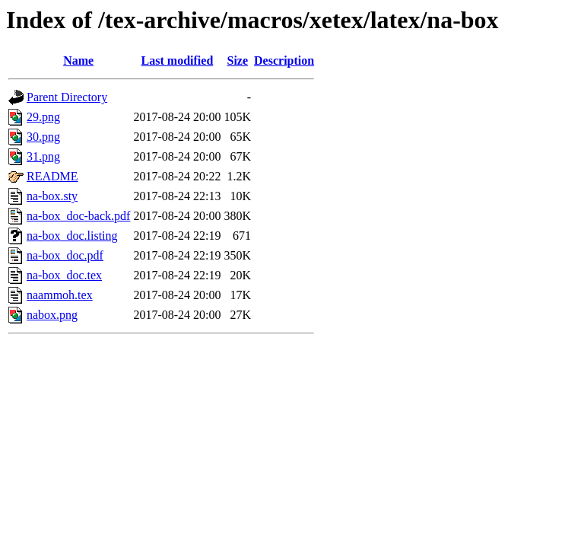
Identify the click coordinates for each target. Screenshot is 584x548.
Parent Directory (67, 97)
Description (284, 60)
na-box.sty (52, 196)
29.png (43, 116)
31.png (43, 156)
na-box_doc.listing (72, 235)
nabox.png (52, 314)
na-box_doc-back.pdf (78, 215)
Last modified (177, 60)
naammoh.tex (60, 294)
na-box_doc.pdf (65, 255)
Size (238, 60)
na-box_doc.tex (64, 275)
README (52, 176)
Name (78, 60)
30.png (43, 136)
